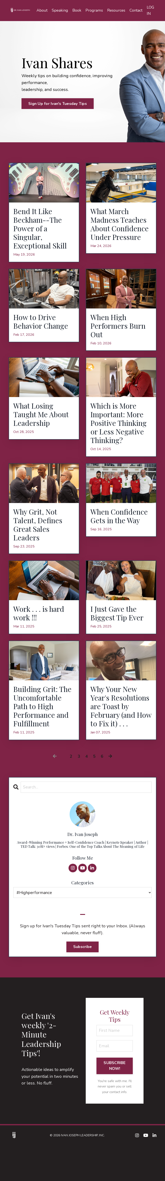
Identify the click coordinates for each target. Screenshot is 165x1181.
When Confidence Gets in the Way (119, 539)
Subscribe (82, 981)
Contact (136, 10)
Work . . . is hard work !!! (41, 634)
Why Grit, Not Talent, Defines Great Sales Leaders (39, 544)
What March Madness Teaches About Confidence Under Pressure (120, 230)
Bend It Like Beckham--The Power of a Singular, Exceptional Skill (42, 230)
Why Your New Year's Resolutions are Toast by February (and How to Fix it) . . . (119, 734)
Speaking (60, 10)
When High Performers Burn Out (120, 330)
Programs (94, 10)
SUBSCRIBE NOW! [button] (114, 1100)
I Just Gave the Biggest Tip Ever (119, 634)
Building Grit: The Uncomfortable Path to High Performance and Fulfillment (43, 734)
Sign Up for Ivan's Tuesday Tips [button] (57, 103)
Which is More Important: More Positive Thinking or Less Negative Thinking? (119, 435)
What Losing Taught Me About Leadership (43, 421)
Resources (116, 10)
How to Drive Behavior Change (43, 325)
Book (77, 10)
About (42, 10)
